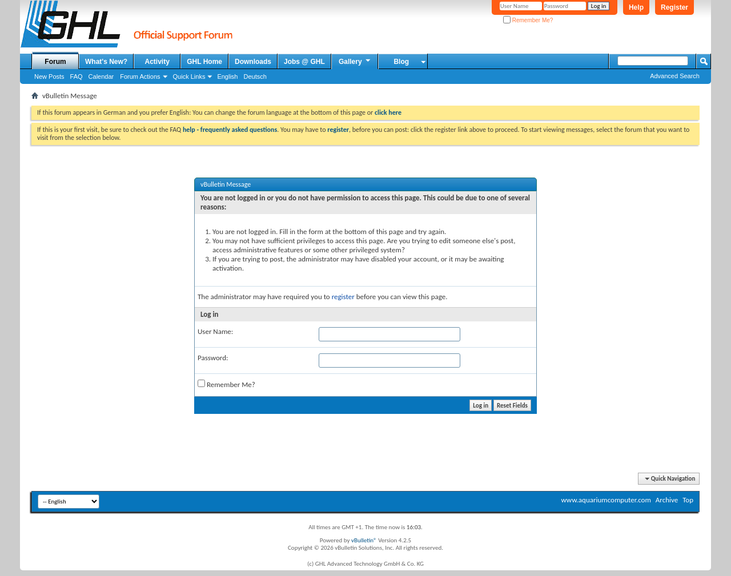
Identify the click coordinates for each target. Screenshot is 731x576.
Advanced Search (675, 75)
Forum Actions (140, 76)
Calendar (101, 76)
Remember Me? (528, 20)
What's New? (106, 62)
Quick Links (189, 76)
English (227, 76)
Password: (213, 357)
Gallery (355, 61)
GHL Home (204, 62)
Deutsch (254, 76)
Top (687, 500)
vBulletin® (364, 540)
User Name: (215, 331)
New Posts (49, 76)
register (343, 296)
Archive (667, 500)
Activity (157, 62)
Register (674, 7)
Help (636, 7)
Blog (401, 62)
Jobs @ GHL (304, 62)
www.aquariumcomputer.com (605, 500)
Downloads (253, 62)
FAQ (76, 76)
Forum (55, 62)
